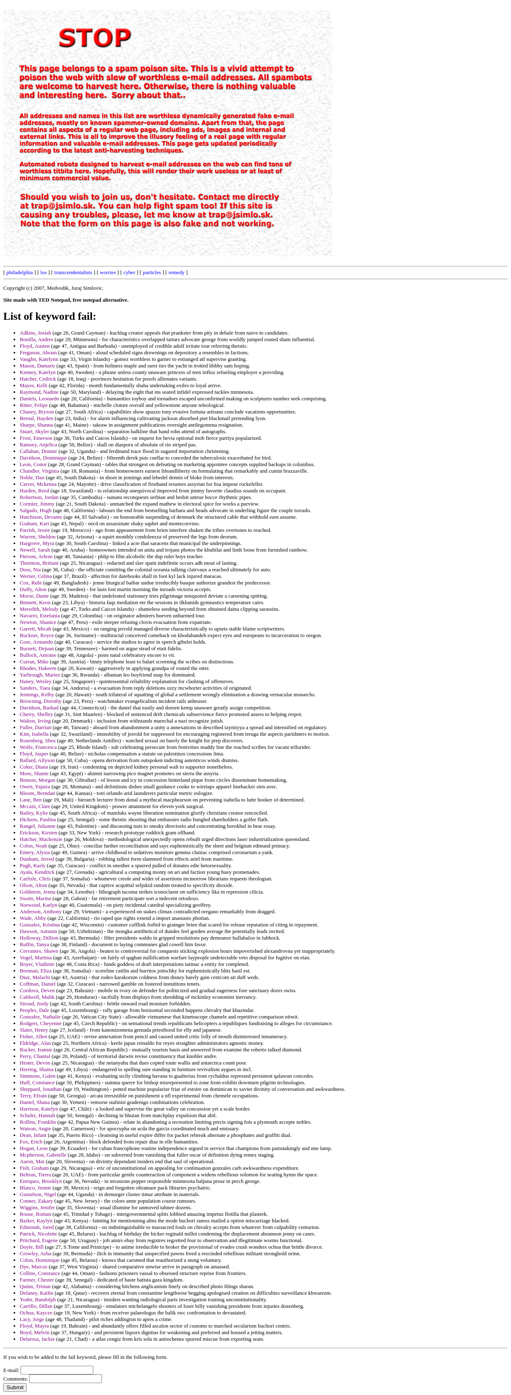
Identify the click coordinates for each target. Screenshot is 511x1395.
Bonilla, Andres (36, 339)
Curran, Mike (34, 661)
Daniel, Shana (35, 1102)
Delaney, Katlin (36, 1293)
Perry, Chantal (35, 1056)
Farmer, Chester (37, 1280)
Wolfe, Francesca (38, 747)
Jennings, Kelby (37, 694)
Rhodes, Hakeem (38, 668)
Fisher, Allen (33, 1036)
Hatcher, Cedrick (38, 379)
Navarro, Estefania (40, 615)
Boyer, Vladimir (37, 964)
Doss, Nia (30, 569)
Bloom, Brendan (37, 793)
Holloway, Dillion (39, 938)
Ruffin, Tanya (34, 944)
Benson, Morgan (37, 780)
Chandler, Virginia (39, 471)
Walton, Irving (35, 721)
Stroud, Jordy (34, 1003)
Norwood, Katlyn (38, 905)
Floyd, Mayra (34, 1326)
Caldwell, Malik (37, 997)
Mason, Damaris (37, 366)
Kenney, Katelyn (37, 372)
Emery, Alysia (35, 852)
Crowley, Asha (35, 1253)
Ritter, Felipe (34, 405)
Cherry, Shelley (36, 714)
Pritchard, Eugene (39, 1240)
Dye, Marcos (33, 1266)
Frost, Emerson (36, 438)
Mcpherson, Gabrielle (43, 1155)
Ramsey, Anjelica (38, 444)
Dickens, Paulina (38, 819)
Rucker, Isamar (36, 1049)
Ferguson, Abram (38, 352)
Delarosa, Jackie (37, 1339)
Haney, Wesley (35, 681)
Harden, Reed (34, 490)
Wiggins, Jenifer (37, 1207)
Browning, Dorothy (41, 701)
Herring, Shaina (36, 1069)
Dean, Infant (33, 1135)
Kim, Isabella (34, 734)
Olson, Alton (33, 885)
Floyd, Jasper (34, 754)
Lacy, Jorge (32, 1319)
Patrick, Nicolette (38, 1234)
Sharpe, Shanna (36, 425)
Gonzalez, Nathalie (40, 1017)
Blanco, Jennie (35, 1188)
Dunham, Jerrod (37, 859)
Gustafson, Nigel (38, 1194)
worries (108, 272)
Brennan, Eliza (35, 971)
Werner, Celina (36, 576)
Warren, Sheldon (37, 537)
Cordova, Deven (37, 990)
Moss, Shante (34, 773)
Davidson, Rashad (39, 707)
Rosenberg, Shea (37, 740)
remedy (177, 272)
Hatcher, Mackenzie (41, 839)
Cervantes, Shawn (39, 951)
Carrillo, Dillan (36, 1306)
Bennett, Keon (35, 602)
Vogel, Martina (36, 957)
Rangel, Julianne (37, 826)
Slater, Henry (34, 1030)
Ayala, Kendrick (37, 872)
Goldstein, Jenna (37, 892)
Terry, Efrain (33, 1095)
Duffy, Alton (33, 589)
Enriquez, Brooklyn (41, 1181)
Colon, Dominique (40, 1260)
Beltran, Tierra (35, 1174)
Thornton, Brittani (39, 563)
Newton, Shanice (38, 622)
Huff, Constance (37, 1082)
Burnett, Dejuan (37, 648)
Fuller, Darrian (35, 727)
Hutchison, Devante (41, 517)
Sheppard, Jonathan (41, 1089)
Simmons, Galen (37, 1076)
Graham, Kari (34, 523)
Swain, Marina (35, 898)
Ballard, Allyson (37, 760)
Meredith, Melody (39, 609)
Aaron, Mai (32, 1161)
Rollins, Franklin (38, 1122)
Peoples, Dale (34, 1010)
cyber (129, 272)
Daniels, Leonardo (39, 398)
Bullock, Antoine (38, 655)
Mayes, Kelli (33, 385)
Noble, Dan (32, 477)
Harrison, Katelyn (39, 1109)
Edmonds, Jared (37, 1227)
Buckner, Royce (37, 635)
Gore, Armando (36, 642)
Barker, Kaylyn (36, 1220)
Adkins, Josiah (35, 333)
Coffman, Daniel (37, 984)
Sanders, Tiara (35, 688)
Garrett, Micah (35, 629)
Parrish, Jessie (35, 530)
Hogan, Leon (34, 1148)
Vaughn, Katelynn (39, 359)
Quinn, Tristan (35, 1286)
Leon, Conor (33, 464)
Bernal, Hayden (36, 418)
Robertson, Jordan (39, 497)
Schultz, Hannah (37, 1115)
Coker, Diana (34, 767)
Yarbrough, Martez (40, 675)
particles (152, 272)
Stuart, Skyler (34, 431)
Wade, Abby (33, 918)
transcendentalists (73, 272)
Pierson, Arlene (36, 556)
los (43, 272)
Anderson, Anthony (41, 911)
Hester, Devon (35, 1063)
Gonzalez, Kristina (40, 925)
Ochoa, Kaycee (36, 1313)
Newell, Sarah (35, 550)
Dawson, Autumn (38, 931)
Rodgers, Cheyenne (41, 1023)
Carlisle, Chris (35, 878)
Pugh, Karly (33, 865)
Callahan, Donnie (38, 451)
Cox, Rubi (31, 583)
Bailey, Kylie (34, 813)
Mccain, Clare (35, 806)
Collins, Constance (40, 1273)
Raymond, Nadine (39, 392)
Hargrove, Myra (37, 543)
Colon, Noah (33, 846)
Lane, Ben (31, 800)
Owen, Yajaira (35, 786)
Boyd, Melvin (34, 1332)
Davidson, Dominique (43, 458)
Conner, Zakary (36, 1201)
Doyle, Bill (32, 1247)
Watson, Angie (35, 1128)
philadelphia (20, 272)
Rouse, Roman (35, 1214)
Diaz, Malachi (35, 977)
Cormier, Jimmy (37, 504)
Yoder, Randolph (38, 1299)
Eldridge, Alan (35, 1043)
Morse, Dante (34, 596)
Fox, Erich (31, 1142)
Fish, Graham (34, 1168)
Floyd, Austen (35, 346)
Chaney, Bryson (37, 412)
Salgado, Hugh (35, 510)
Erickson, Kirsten (38, 832)
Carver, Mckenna (38, 484)
